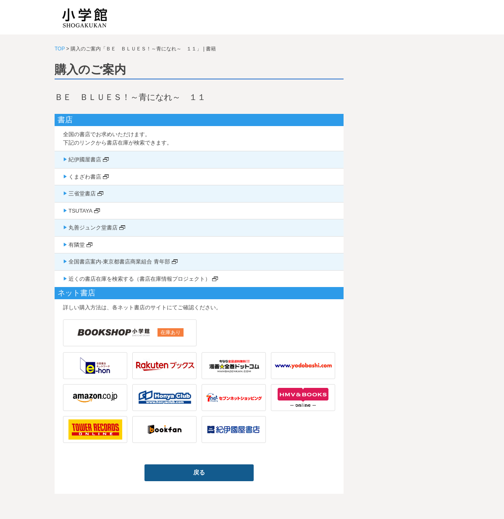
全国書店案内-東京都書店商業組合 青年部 (119, 261)
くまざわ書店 (84, 177)
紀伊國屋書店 (84, 159)
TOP (60, 49)
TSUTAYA (80, 211)
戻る (199, 472)
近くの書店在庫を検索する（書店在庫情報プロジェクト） (139, 279)
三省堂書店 (82, 193)
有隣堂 (76, 245)
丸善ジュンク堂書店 (93, 227)
